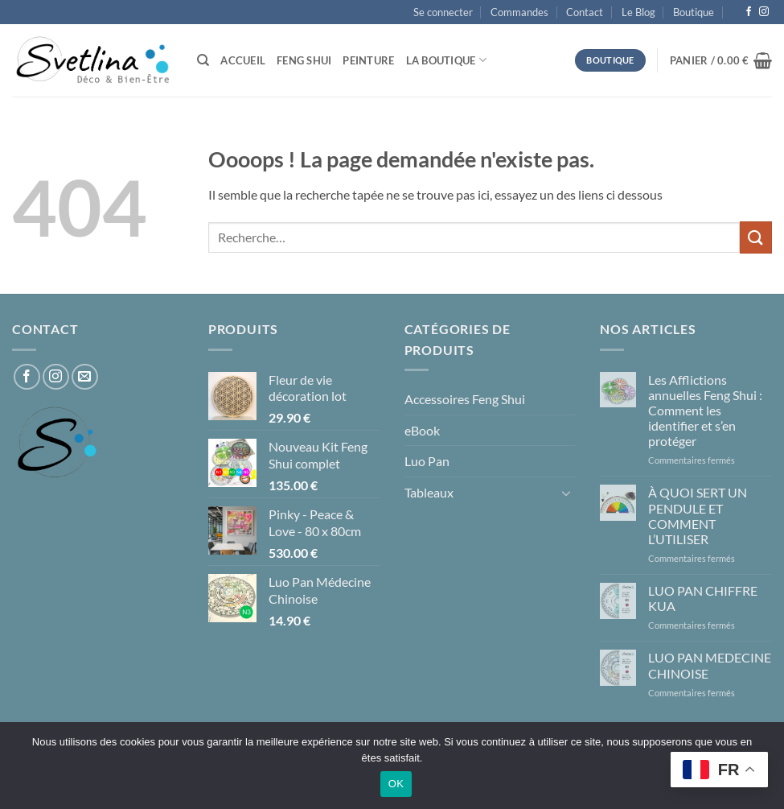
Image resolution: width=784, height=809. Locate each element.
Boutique (693, 12)
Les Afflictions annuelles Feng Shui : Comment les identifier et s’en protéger (705, 410)
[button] (443, 12)
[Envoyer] (756, 237)
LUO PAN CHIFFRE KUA (702, 598)
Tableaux (429, 492)
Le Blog (638, 12)
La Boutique (446, 60)
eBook (422, 430)
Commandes (519, 12)
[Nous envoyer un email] (85, 377)
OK (396, 784)
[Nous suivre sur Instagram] (764, 12)
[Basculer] (566, 492)
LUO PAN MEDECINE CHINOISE (709, 665)
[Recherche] (203, 60)
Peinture (368, 60)
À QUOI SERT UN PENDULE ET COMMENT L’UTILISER (697, 516)
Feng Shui (304, 60)
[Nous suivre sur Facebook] (748, 12)
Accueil (242, 60)
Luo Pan (426, 460)
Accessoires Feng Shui (464, 399)
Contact (584, 12)
